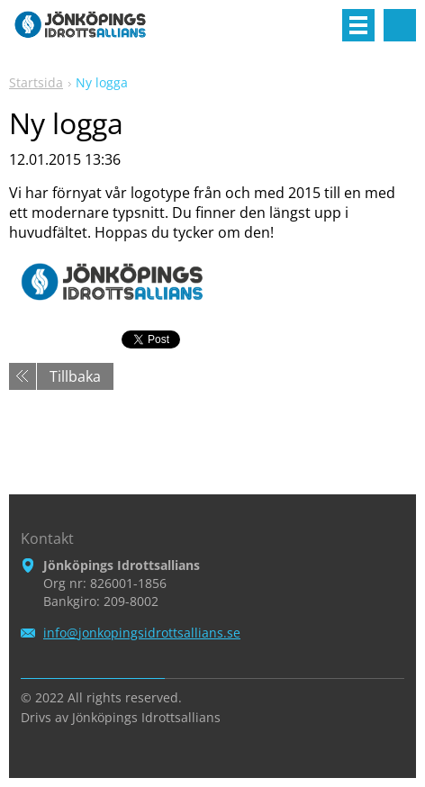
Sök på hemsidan (400, 25)
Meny (358, 25)
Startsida (36, 82)
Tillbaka (75, 376)
